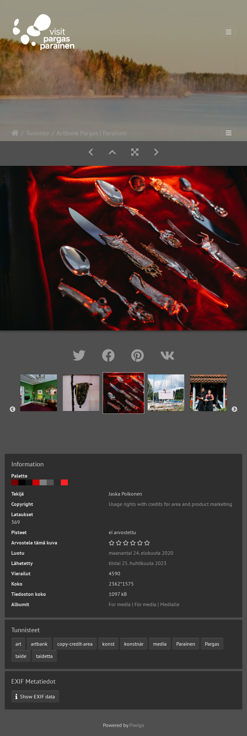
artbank (39, 644)
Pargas (212, 644)
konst (108, 644)
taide (20, 656)
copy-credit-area (75, 644)
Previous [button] (12, 409)
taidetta (44, 656)
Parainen (185, 644)
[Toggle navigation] (229, 32)
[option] (38, 392)
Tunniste (37, 133)
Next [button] (234, 409)
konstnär (133, 644)
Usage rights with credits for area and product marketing (170, 504)
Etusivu (15, 133)
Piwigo (136, 725)
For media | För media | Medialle (144, 604)
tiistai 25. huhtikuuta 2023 (138, 563)
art (18, 644)
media (160, 644)
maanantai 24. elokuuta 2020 (141, 553)
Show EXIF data (35, 696)
